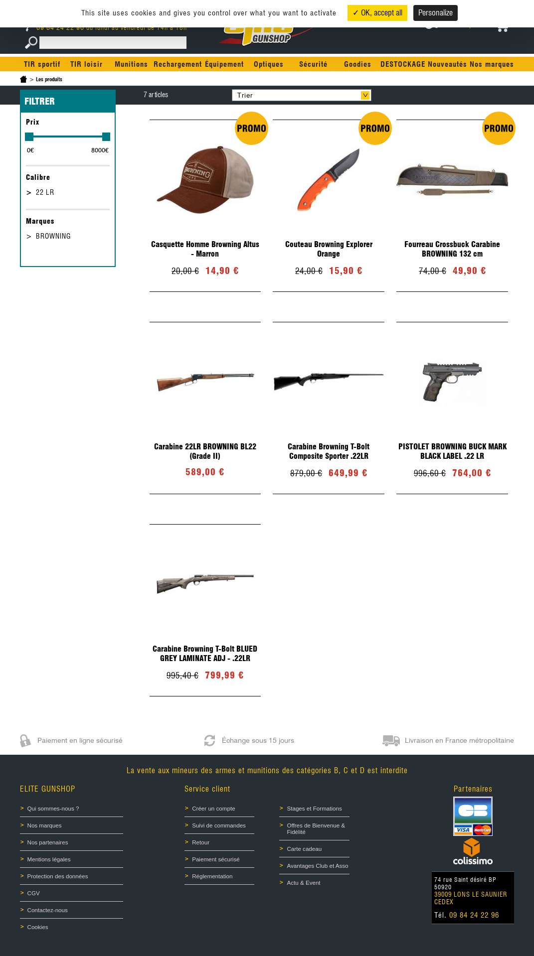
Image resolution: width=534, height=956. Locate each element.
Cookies (37, 923)
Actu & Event (303, 880)
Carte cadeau (304, 847)
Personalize (435, 12)
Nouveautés (447, 64)
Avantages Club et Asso (317, 863)
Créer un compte (213, 808)
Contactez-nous (47, 907)
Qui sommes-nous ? (53, 808)
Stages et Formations (314, 808)
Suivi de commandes (218, 824)
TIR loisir (86, 64)
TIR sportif (42, 64)
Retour (200, 841)
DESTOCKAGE (402, 64)
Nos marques (492, 64)
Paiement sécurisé (215, 857)
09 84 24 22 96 (56, 27)
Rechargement (178, 64)
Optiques (269, 64)
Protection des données (57, 874)
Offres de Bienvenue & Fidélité (316, 827)
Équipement (224, 64)
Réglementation (212, 874)
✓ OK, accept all (377, 12)
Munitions (131, 64)
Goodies (357, 64)
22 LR (45, 192)
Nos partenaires (47, 841)
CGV (33, 890)
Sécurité (313, 64)
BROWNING (53, 236)
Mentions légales (49, 857)
